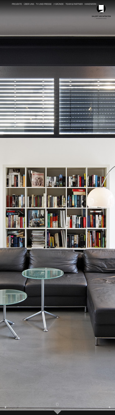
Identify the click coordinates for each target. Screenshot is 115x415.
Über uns (29, 4)
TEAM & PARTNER (74, 4)
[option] (57, 207)
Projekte (17, 4)
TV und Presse (44, 4)
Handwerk (90, 4)
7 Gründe (58, 4)
